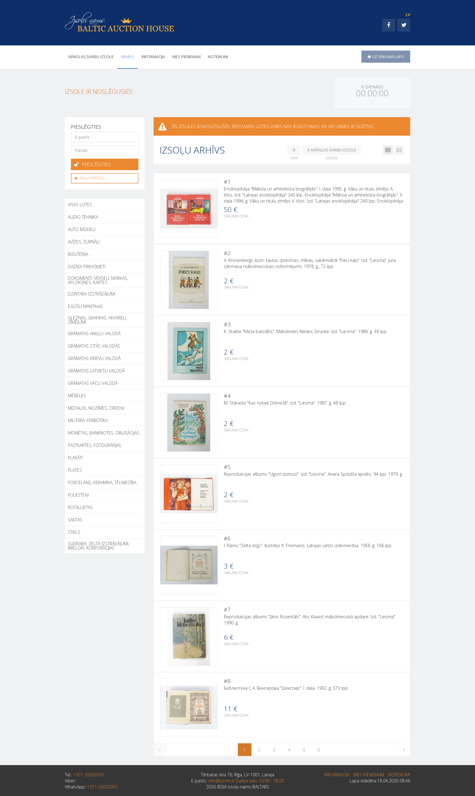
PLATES (75, 469)
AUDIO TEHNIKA (83, 216)
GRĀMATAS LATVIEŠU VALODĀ (96, 370)
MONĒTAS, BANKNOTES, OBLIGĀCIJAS (103, 432)
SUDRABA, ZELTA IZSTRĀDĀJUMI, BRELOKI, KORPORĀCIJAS (98, 545)
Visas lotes (80, 203)
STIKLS (74, 531)
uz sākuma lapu (385, 56)
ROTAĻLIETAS (80, 506)
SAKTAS (75, 519)
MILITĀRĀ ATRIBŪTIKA (88, 419)
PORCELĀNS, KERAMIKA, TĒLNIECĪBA (102, 481)
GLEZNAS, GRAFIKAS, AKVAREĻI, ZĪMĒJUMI (97, 319)
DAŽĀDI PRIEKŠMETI (86, 266)
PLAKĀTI (75, 457)
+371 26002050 (88, 780)
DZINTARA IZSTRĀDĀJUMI (91, 293)
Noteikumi (218, 56)
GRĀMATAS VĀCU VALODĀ (93, 382)
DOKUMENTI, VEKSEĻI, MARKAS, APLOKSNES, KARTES (98, 279)
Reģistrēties (90, 177)
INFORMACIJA (153, 56)
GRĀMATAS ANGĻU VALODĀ (94, 332)
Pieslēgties (92, 164)
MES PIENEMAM (186, 56)
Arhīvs (127, 56)
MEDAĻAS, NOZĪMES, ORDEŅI (96, 407)
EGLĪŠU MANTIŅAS (85, 305)
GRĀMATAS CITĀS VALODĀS (94, 345)
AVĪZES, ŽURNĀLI (84, 241)
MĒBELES (77, 395)
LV (408, 14)
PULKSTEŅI (78, 494)
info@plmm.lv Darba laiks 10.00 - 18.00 (246, 786)
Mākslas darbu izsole (91, 56)
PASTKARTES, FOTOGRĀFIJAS (94, 444)
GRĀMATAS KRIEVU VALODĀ (94, 357)
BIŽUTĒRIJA (78, 253)
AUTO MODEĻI (81, 228)
